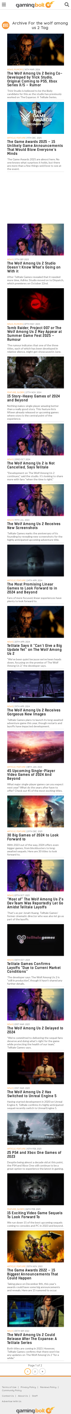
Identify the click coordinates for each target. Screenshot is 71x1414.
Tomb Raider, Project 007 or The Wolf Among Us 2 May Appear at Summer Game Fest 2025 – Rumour (34, 334)
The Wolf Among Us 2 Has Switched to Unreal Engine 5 (32, 1094)
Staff (35, 1395)
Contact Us (8, 1395)
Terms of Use (9, 1387)
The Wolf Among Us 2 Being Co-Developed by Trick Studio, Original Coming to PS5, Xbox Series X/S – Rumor (34, 79)
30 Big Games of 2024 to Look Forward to (33, 837)
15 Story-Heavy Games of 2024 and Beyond (33, 398)
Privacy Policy (28, 1387)
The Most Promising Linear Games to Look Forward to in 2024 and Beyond (32, 588)
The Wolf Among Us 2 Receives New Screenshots (34, 526)
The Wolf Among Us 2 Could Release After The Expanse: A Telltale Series (32, 1339)
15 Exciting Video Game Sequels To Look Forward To (35, 1215)
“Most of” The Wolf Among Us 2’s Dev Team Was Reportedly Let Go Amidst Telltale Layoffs (35, 903)
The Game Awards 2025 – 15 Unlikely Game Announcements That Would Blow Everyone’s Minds (35, 148)
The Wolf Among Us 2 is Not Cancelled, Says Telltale (31, 465)
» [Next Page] (42, 1371)
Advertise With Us (11, 1401)
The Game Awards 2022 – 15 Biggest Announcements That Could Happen (32, 1274)
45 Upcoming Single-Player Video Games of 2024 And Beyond (31, 775)
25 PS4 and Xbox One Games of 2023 (34, 1154)
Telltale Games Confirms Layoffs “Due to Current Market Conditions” (34, 968)
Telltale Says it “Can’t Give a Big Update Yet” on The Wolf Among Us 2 (34, 649)
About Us (23, 1395)
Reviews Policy (48, 1387)
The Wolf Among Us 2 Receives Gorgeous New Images (34, 712)
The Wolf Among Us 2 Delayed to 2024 (35, 1030)
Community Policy (12, 1390)
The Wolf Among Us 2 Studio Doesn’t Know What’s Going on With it (34, 267)
